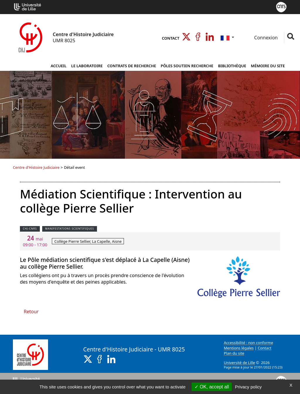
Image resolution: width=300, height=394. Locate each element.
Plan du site (234, 353)
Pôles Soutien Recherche (187, 65)
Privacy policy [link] (248, 386)
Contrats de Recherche (131, 65)
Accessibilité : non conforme (248, 342)
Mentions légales (239, 348)
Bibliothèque (232, 65)
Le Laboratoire (87, 65)
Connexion (265, 37)
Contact (170, 38)
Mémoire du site (268, 65)
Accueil (59, 65)
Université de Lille (239, 362)
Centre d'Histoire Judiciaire (36, 167)
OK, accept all (212, 386)
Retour (31, 311)
